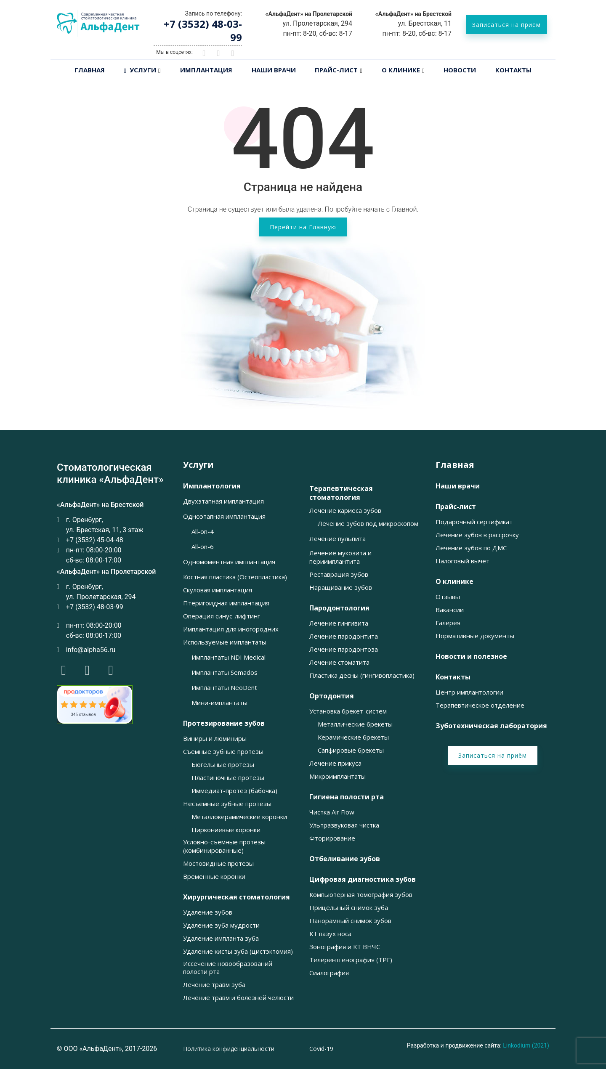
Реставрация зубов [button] (338, 574)
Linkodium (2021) (526, 1045)
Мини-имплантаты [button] (219, 703)
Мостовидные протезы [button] (218, 863)
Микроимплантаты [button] (337, 776)
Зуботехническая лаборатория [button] (491, 726)
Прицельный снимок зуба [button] (348, 908)
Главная (89, 70)
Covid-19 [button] (321, 1049)
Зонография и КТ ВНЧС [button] (344, 947)
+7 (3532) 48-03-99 (203, 30)
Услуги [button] (198, 464)
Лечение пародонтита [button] (343, 636)
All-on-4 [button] (202, 532)
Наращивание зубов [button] (340, 588)
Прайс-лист (336, 70)
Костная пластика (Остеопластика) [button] (235, 577)
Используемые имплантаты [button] (224, 642)
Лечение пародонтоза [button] (343, 649)
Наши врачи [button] (458, 486)
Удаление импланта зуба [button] (221, 938)
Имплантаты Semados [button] (224, 672)
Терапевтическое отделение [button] (480, 705)
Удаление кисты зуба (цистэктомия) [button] (238, 951)
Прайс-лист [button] (456, 506)
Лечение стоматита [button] (339, 662)
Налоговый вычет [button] (462, 561)
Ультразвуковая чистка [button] (344, 825)
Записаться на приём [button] (506, 25)
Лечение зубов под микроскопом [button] (368, 524)
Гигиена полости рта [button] (346, 797)
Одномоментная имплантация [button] (229, 562)
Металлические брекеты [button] (355, 724)
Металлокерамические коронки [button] (239, 817)
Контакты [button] (453, 677)
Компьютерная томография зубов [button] (360, 895)
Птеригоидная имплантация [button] (226, 603)
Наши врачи (274, 70)
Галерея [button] (448, 623)
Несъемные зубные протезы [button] (227, 804)
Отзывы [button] (448, 597)
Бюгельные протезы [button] (222, 765)
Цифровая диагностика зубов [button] (362, 879)
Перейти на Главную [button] (303, 227)
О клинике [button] (454, 581)
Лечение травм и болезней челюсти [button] (238, 998)
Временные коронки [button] (214, 877)
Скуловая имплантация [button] (217, 590)
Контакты (513, 70)
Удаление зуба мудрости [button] (221, 925)
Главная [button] (455, 464)
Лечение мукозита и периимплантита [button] (340, 557)
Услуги (140, 70)
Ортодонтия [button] (331, 696)
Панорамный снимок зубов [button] (350, 921)
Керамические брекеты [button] (353, 737)
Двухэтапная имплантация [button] (223, 501)
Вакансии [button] (450, 610)
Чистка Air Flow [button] (331, 812)
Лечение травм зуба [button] (214, 985)
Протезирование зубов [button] (224, 723)
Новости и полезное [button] (471, 656)
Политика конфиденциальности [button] (228, 1049)
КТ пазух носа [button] (330, 934)
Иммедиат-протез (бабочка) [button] (234, 791)
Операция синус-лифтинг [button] (221, 616)
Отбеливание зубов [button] (344, 858)
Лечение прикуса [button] (335, 763)
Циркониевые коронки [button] (225, 830)
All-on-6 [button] (202, 547)
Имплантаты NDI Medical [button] (228, 657)
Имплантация (206, 70)
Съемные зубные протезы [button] (223, 752)
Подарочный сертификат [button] (474, 522)
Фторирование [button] (332, 838)
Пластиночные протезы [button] (227, 778)
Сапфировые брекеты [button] (351, 750)
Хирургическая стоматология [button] (236, 897)
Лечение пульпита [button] (337, 539)
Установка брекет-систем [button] (348, 711)
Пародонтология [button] (339, 608)
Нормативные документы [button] (475, 636)
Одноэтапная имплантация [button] (224, 516)
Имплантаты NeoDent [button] (224, 688)
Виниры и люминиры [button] (215, 739)
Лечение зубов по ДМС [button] (471, 548)
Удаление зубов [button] (207, 912)
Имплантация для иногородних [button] (231, 629)
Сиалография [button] (329, 973)
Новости (460, 70)
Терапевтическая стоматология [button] (341, 493)
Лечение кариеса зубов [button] (345, 511)
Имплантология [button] (212, 486)
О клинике (401, 70)
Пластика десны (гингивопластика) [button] (362, 675)
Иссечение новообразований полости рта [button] (227, 968)
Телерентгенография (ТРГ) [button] (350, 960)
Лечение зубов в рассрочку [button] (477, 535)
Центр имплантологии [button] (469, 692)
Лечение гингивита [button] (338, 623)
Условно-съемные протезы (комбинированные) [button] (224, 846)
